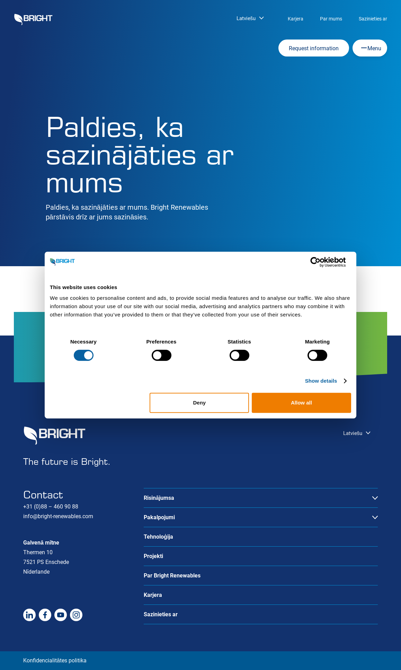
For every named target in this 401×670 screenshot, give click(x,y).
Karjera (295, 18)
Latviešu (246, 18)
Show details (321, 381)
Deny (199, 403)
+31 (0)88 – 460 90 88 (50, 506)
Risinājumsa (159, 498)
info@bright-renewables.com (58, 516)
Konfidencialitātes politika (55, 660)
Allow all (301, 403)
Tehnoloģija (158, 536)
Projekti (153, 556)
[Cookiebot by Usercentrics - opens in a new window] (321, 262)
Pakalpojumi (159, 517)
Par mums (331, 18)
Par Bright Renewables (172, 575)
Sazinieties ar (373, 18)
